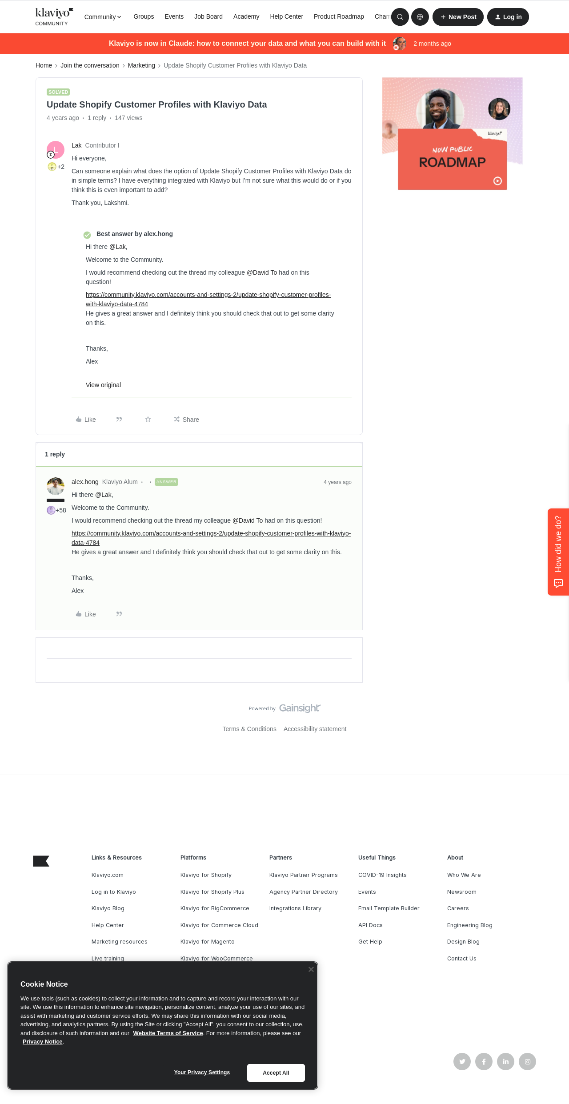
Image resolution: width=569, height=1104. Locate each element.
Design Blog (463, 941)
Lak (77, 145)
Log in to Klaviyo (114, 891)
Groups (143, 16)
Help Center (286, 16)
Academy (246, 16)
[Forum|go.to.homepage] (55, 17)
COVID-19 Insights (382, 875)
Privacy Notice (43, 1041)
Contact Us (462, 958)
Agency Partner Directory (303, 891)
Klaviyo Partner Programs (303, 875)
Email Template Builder (389, 908)
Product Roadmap (339, 16)
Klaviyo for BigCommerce (214, 908)
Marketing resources (120, 941)
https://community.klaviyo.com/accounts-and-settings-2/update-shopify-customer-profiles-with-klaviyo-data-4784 (208, 299)
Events (174, 16)
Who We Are (464, 875)
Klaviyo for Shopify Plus (212, 891)
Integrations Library (295, 908)
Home (44, 65)
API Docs (370, 925)
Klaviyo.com (108, 875)
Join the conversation (89, 65)
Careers (458, 908)
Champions (390, 16)
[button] (458, 17)
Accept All (276, 1073)
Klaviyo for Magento (207, 941)
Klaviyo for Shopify (206, 875)
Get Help (370, 941)
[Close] (311, 969)
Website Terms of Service (168, 1033)
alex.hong (85, 481)
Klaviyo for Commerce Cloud (219, 925)
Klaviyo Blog (108, 908)
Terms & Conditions (249, 728)
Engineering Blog (470, 925)
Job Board (208, 16)
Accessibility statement (315, 728)
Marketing (141, 65)
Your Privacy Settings (202, 1072)
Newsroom (462, 891)
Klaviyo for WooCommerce (216, 958)
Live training (108, 958)
